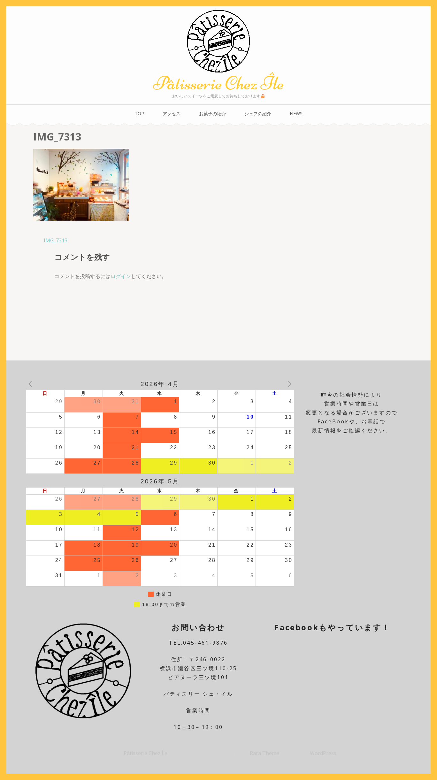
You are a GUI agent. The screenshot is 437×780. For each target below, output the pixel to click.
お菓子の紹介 (212, 113)
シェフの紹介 (257, 113)
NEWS (296, 113)
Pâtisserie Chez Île (218, 83)
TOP (139, 113)
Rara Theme (265, 753)
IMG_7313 (55, 240)
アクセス (171, 113)
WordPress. (323, 753)
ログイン (121, 276)
